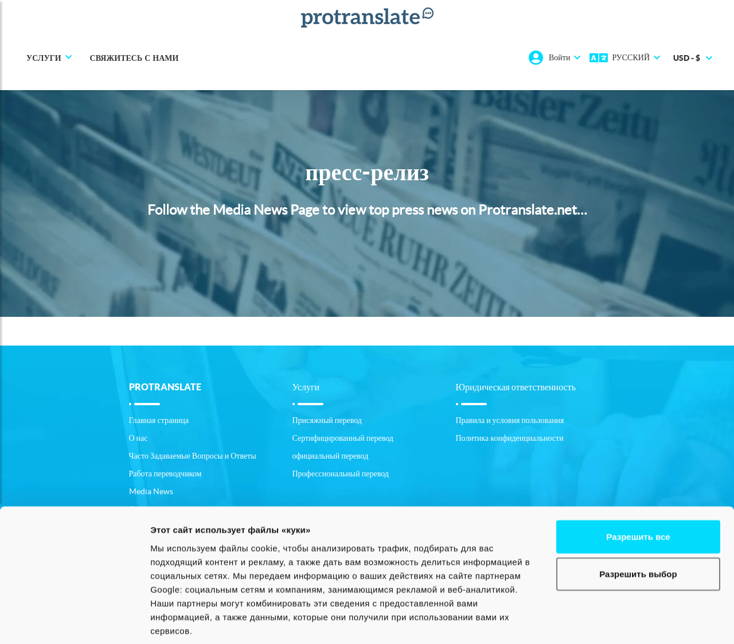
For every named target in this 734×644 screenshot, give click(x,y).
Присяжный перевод (327, 420)
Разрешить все (638, 463)
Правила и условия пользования (510, 420)
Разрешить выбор (638, 501)
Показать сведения (191, 621)
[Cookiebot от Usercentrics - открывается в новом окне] (74, 621)
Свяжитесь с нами (134, 58)
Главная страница (159, 420)
